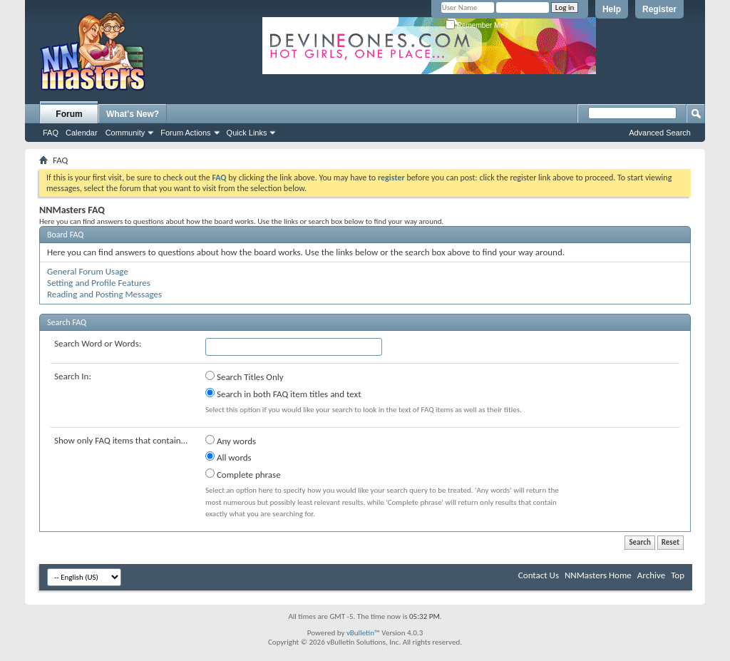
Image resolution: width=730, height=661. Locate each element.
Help (611, 9)
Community (125, 132)
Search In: (72, 376)
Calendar (82, 132)
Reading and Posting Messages (104, 294)
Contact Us (538, 575)
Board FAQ (65, 235)
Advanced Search (660, 132)
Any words (230, 440)
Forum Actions (185, 132)
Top (677, 575)
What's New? (132, 114)
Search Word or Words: (97, 343)
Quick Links (247, 132)
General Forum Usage (87, 271)
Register (659, 9)
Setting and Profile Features (98, 282)
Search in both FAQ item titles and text (283, 393)
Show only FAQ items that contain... (120, 440)
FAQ (50, 132)
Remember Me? (477, 25)
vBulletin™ (363, 632)
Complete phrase (243, 474)
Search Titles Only (244, 376)
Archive (651, 575)
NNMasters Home (598, 575)
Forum (69, 114)
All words (228, 457)
